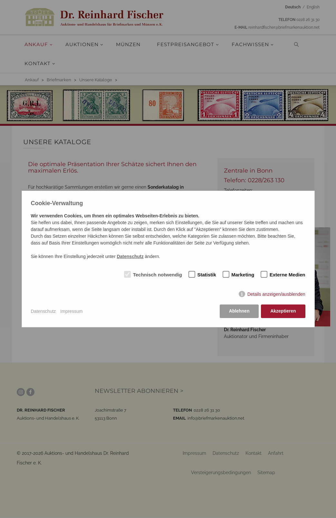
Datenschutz (43, 311)
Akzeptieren (283, 311)
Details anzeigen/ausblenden (276, 294)
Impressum (71, 311)
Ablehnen (239, 311)
